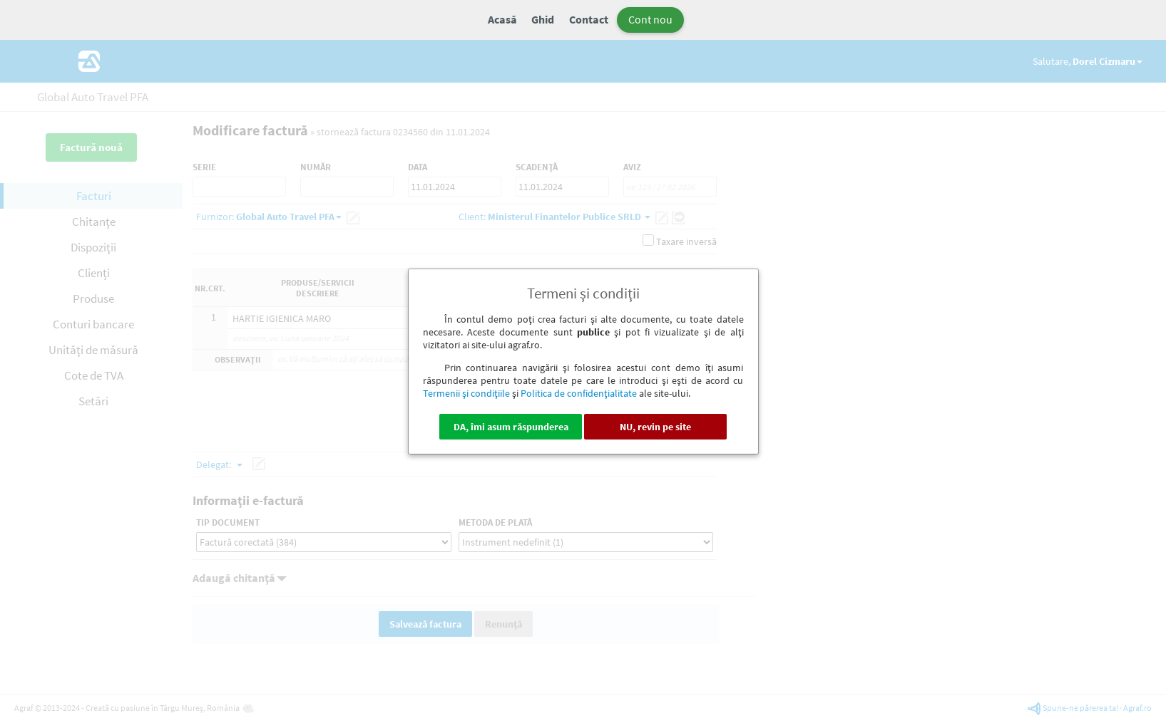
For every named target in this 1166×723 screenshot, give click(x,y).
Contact (588, 19)
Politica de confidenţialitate (579, 393)
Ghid (542, 19)
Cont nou (650, 19)
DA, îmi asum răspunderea (511, 426)
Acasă (502, 19)
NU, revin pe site (655, 426)
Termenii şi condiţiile (466, 393)
